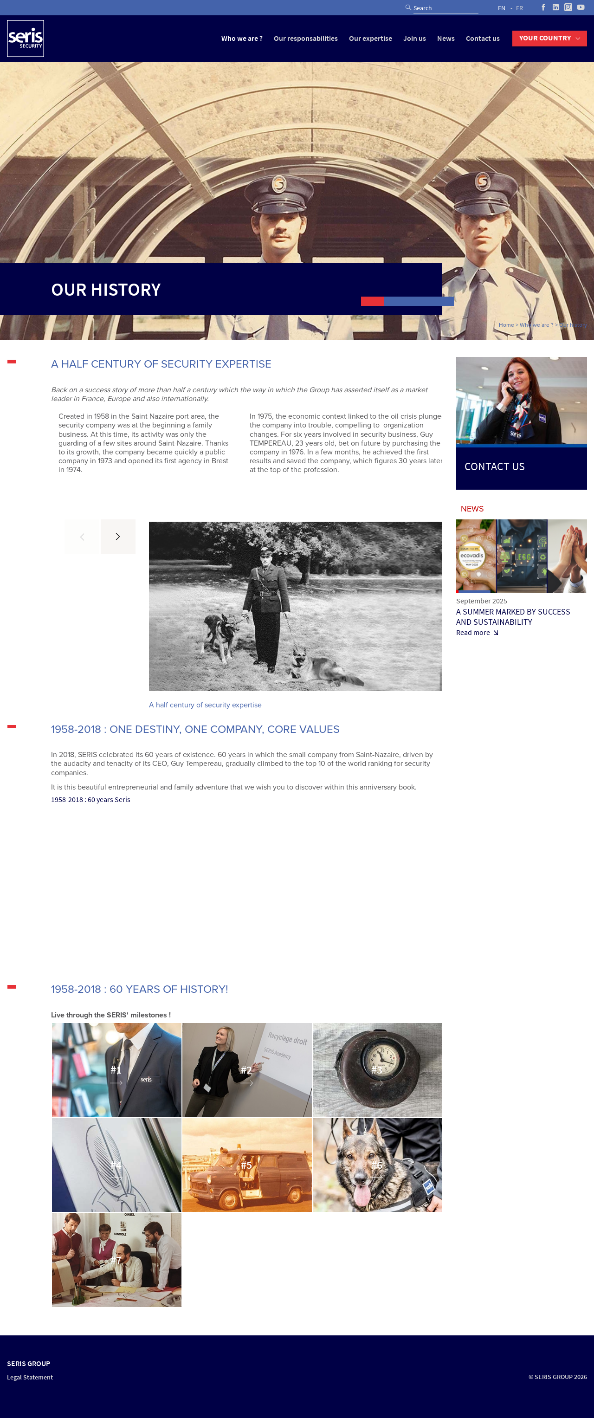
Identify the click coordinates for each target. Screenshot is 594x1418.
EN (501, 8)
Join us (414, 38)
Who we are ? (242, 38)
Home (506, 325)
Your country (545, 38)
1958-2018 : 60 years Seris (90, 799)
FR (519, 8)
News (446, 38)
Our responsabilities (306, 38)
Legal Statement (30, 1377)
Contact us (483, 38)
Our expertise (370, 38)
